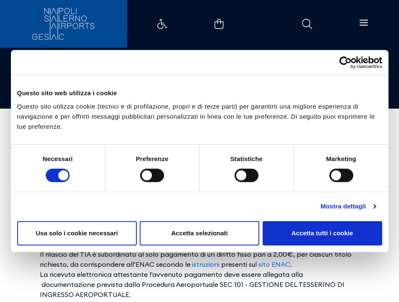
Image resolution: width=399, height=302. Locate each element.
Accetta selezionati (199, 233)
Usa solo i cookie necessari (77, 233)
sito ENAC (274, 264)
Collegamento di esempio (162, 24)
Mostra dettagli (343, 206)
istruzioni (205, 264)
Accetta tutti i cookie (322, 233)
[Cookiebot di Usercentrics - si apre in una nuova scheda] (345, 62)
